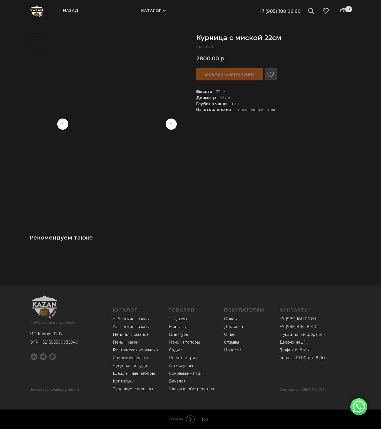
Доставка (233, 326)
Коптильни (123, 381)
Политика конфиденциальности (54, 389)
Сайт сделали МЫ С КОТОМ (302, 389)
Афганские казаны (131, 326)
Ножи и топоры (184, 342)
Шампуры (179, 334)
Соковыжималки (185, 373)
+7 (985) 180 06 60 (280, 11)
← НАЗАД (68, 10)
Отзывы (231, 342)
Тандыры (178, 318)
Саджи (175, 349)
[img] (37, 11)
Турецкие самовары (133, 388)
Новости (232, 349)
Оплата (231, 318)
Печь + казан (126, 342)
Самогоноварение (131, 357)
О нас (229, 334)
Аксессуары (181, 365)
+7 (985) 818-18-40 (298, 326)
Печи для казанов (131, 334)
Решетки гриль (184, 357)
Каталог (151, 10)
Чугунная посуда (130, 365)
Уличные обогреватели (192, 388)
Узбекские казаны (131, 318)
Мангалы (177, 326)
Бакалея (177, 381)
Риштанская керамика (135, 349)
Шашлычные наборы (134, 373)
